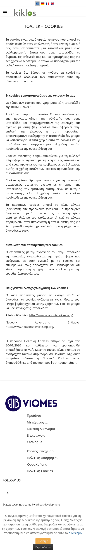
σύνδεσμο (75, 533)
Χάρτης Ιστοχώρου (41, 451)
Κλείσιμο (43, 541)
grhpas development (47, 504)
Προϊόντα (34, 416)
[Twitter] (7, 492)
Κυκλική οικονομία (41, 429)
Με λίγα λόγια (37, 422)
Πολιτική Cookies (40, 471)
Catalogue (34, 442)
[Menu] (5, 12)
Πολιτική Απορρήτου (42, 458)
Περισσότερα (43, 547)
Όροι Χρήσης (37, 465)
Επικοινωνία (36, 435)
